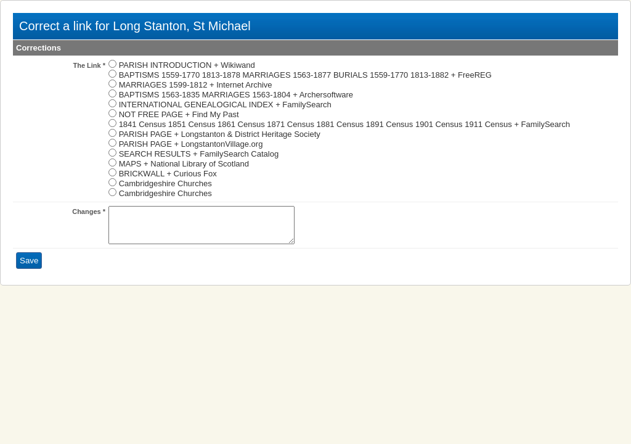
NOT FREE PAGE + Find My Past (179, 114)
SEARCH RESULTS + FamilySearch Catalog (199, 153)
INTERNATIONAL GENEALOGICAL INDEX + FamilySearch (225, 104)
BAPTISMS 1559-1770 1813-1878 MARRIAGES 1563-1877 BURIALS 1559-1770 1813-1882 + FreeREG (305, 75)
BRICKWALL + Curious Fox (168, 173)
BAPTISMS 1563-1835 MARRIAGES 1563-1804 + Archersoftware (236, 94)
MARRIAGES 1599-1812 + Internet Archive (195, 84)
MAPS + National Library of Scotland (184, 163)
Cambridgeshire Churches (165, 183)
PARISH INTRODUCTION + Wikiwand (187, 65)
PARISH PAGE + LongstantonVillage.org (191, 144)
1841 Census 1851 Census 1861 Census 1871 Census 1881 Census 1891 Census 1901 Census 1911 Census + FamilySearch (344, 124)
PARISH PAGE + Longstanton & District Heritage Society (219, 134)
